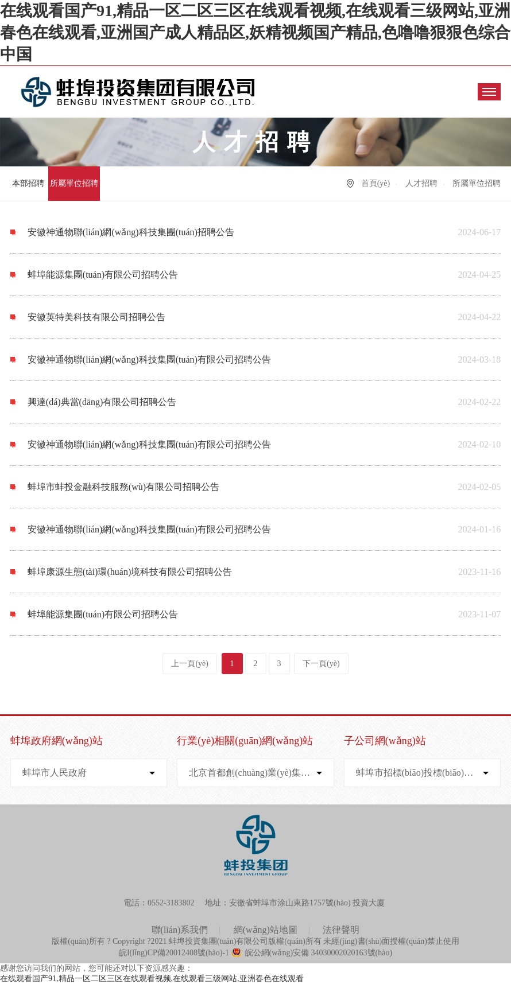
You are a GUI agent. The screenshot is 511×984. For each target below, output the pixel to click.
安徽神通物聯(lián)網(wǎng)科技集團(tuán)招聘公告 (131, 232)
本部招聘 (28, 183)
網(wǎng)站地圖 (265, 930)
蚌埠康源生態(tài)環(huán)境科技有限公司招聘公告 (130, 572)
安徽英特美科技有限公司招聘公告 (96, 317)
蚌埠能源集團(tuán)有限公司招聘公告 (103, 274)
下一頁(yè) (321, 663)
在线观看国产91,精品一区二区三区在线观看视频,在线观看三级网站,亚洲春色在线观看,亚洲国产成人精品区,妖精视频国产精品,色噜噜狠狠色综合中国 (255, 32)
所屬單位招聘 (74, 183)
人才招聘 (421, 183)
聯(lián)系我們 (180, 930)
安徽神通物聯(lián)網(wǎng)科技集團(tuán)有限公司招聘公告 (149, 359)
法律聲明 (341, 930)
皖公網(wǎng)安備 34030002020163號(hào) (318, 952)
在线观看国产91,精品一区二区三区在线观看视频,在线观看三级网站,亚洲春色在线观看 (152, 978)
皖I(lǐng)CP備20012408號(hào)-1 (174, 952)
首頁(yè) (375, 183)
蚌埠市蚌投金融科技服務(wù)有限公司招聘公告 (123, 487)
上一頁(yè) (189, 663)
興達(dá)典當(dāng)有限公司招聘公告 (102, 402)
